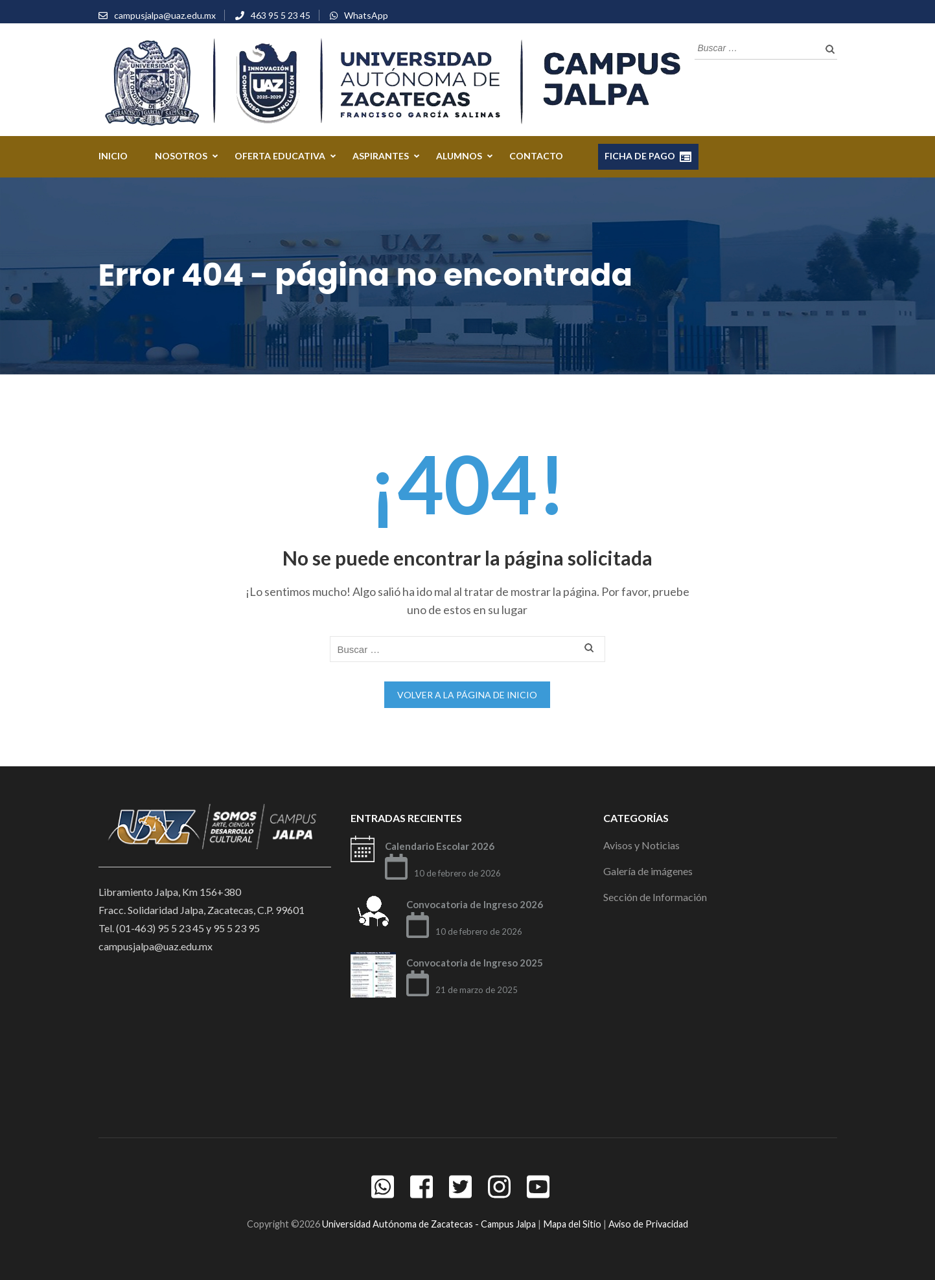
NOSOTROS (181, 155)
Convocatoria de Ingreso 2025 (474, 962)
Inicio (113, 155)
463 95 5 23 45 (280, 15)
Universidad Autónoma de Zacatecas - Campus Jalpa (429, 1223)
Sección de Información (655, 897)
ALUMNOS (459, 155)
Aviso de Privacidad (648, 1223)
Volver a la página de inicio (467, 694)
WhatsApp (366, 15)
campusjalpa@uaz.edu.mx (165, 15)
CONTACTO (536, 155)
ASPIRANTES (380, 155)
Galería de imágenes (648, 871)
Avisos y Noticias (641, 845)
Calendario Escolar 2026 (439, 846)
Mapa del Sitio (572, 1223)
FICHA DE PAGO (648, 156)
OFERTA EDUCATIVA (280, 155)
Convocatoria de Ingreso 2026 (474, 904)
